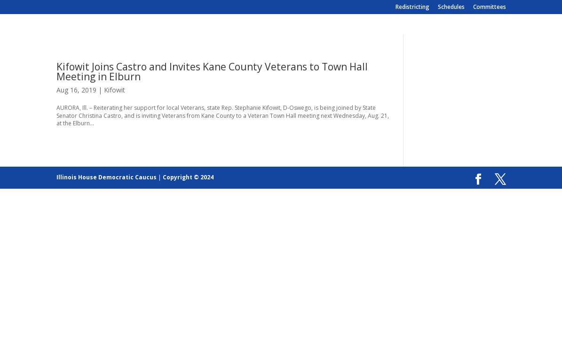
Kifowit (114, 89)
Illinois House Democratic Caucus (106, 177)
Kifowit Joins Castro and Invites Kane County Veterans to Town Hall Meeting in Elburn (212, 71)
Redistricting (412, 7)
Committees (489, 7)
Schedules (451, 7)
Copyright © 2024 (188, 177)
